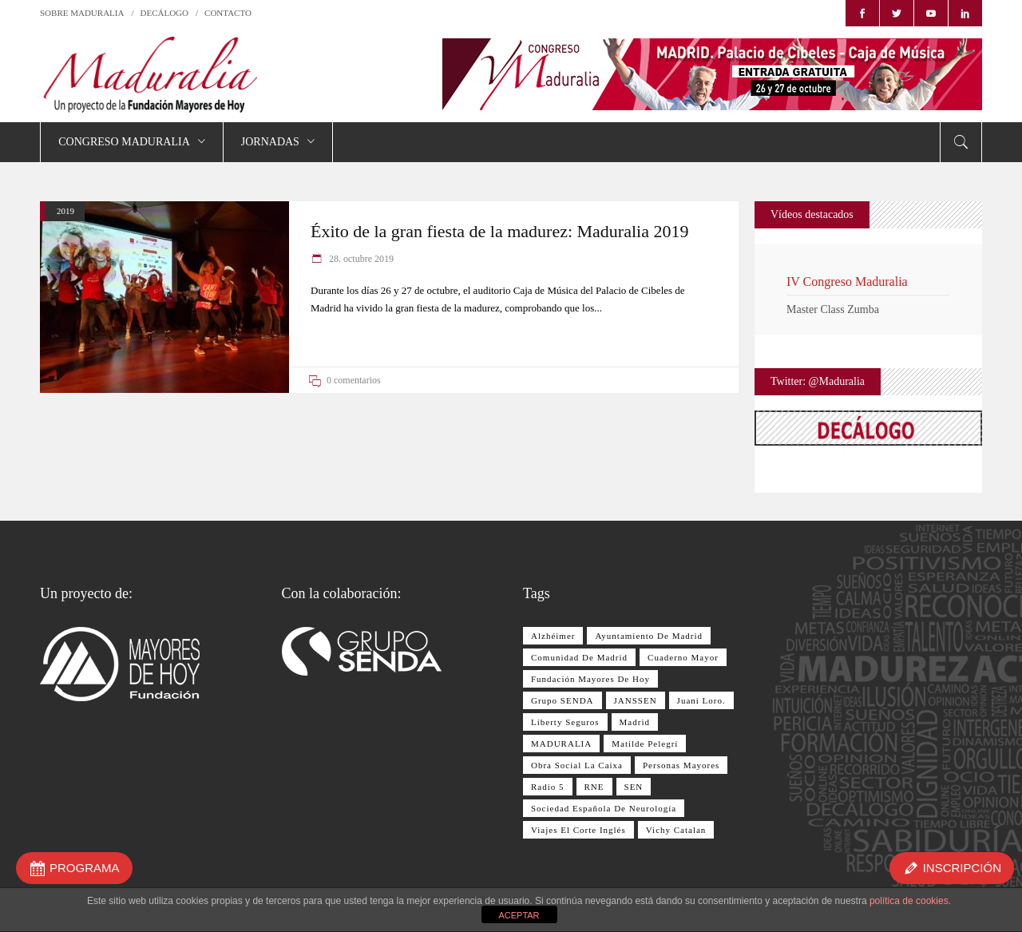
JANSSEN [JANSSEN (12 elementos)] (635, 700)
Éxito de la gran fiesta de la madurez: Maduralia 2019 (499, 231)
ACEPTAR (518, 915)
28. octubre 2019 (360, 258)
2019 (65, 211)
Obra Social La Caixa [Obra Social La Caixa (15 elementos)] (577, 765)
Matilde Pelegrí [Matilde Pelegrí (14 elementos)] (645, 743)
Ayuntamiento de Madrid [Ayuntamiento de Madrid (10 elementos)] (649, 636)
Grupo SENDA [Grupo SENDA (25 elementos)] (562, 700)
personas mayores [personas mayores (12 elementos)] (681, 765)
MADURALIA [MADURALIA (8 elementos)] (561, 743)
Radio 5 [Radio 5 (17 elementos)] (547, 786)
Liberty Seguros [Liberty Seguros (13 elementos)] (565, 722)
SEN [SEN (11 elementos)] (634, 786)
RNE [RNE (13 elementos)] (594, 786)
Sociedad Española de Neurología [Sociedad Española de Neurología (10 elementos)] (603, 808)
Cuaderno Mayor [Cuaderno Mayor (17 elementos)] (683, 657)
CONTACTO (228, 13)
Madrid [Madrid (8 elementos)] (635, 722)
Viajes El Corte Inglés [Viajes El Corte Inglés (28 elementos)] (578, 830)
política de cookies (909, 900)
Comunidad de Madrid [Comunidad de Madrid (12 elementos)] (579, 657)
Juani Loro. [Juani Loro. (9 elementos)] (701, 700)
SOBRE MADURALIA (82, 13)
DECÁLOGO (165, 13)
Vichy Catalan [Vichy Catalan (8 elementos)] (676, 830)
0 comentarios (354, 380)
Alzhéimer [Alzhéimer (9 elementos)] (553, 636)
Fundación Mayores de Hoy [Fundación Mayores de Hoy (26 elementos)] (590, 679)
